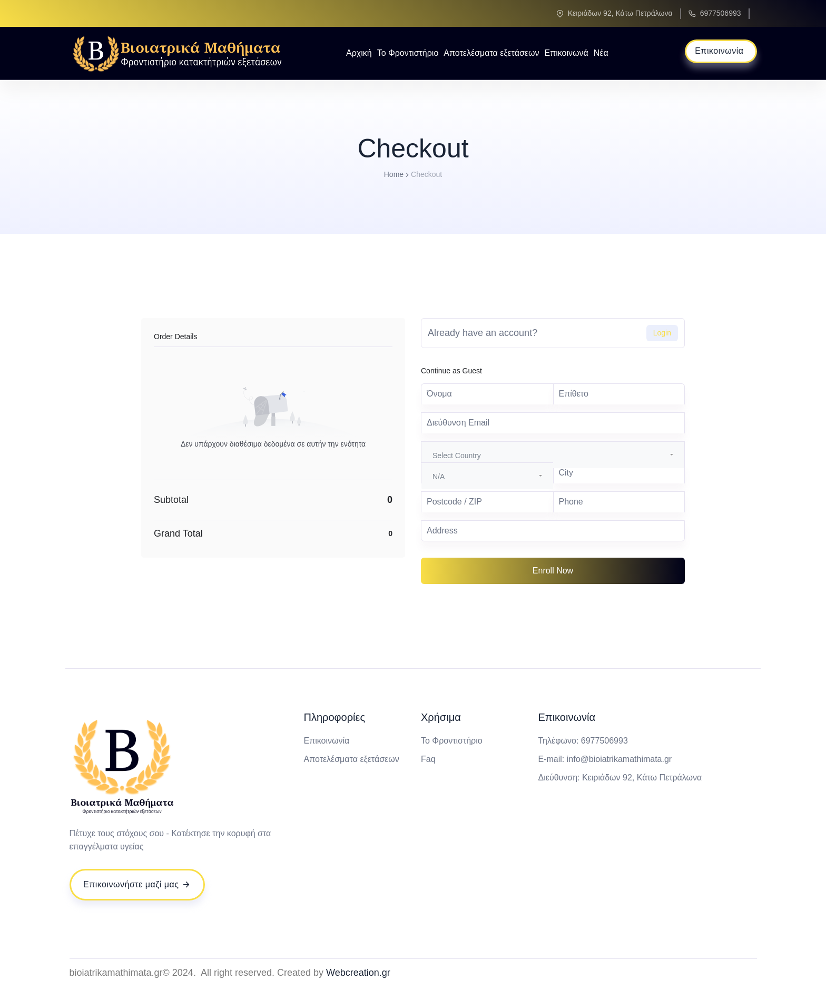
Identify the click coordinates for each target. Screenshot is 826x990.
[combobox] (552, 455)
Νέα (601, 52)
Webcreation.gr (358, 972)
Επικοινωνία (327, 740)
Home (394, 174)
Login (662, 333)
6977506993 (720, 13)
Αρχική (359, 52)
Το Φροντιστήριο (408, 52)
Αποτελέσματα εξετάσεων (491, 52)
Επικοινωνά (566, 52)
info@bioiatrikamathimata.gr (619, 759)
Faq (428, 759)
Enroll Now (553, 570)
